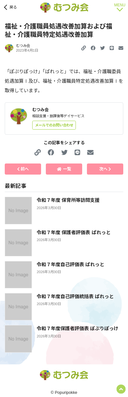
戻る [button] (13, 7)
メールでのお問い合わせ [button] (54, 125)
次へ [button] (105, 169)
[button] (93, 48)
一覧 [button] (64, 169)
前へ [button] (23, 169)
